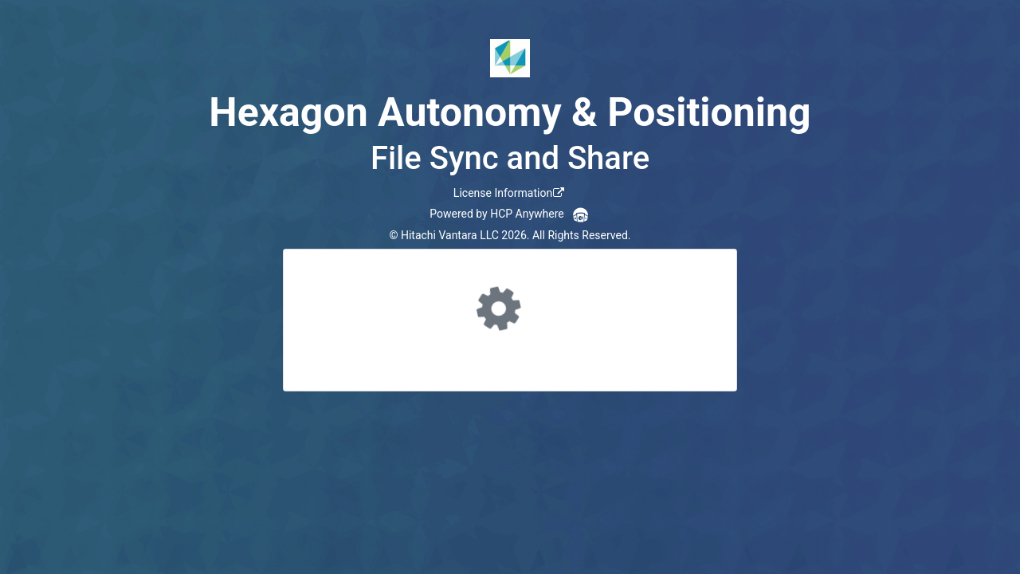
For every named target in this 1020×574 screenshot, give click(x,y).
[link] (510, 193)
